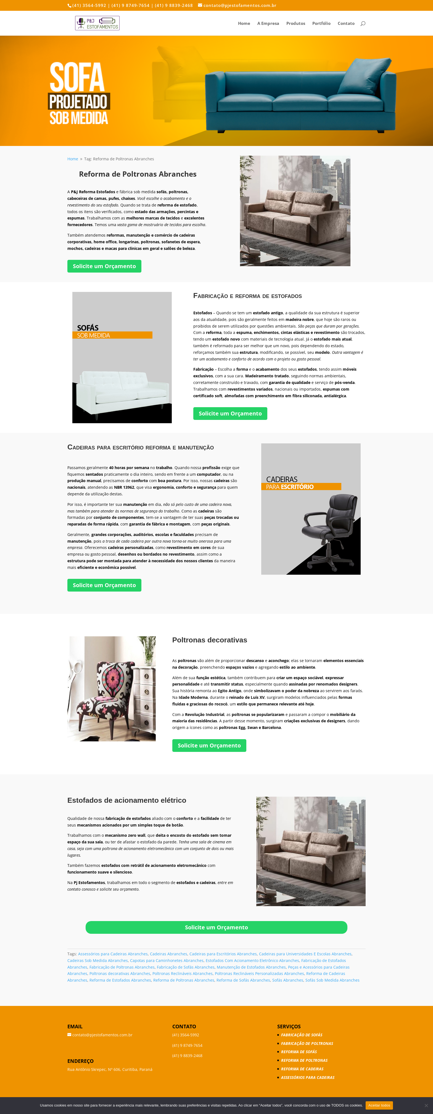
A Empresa (268, 23)
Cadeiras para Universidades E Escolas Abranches (305, 953)
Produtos (295, 23)
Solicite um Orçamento (104, 266)
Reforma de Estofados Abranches (120, 980)
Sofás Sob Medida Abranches (332, 980)
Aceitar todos (379, 1105)
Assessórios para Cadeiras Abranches (113, 953)
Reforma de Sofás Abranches (243, 980)
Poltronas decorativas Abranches (119, 973)
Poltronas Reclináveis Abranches (182, 973)
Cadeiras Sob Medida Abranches (97, 960)
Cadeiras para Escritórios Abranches (223, 953)
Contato (346, 23)
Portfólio (321, 23)
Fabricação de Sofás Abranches (186, 967)
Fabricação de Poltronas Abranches (122, 967)
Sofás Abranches (287, 980)
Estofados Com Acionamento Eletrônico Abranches (252, 960)
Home (244, 23)
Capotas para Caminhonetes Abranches (167, 960)
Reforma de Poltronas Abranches (183, 980)
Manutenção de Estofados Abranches (251, 967)
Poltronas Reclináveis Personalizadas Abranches (259, 973)
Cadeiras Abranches (168, 953)
